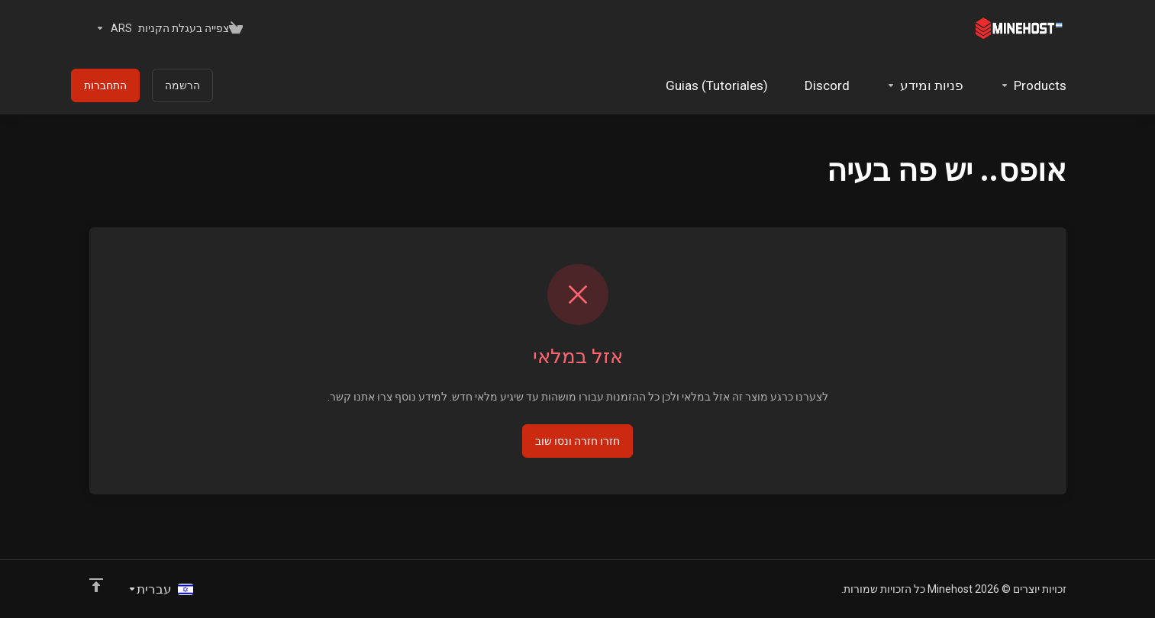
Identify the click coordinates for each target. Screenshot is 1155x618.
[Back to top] (96, 585)
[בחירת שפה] (160, 589)
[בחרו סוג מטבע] (110, 28)
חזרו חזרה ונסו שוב (577, 441)
